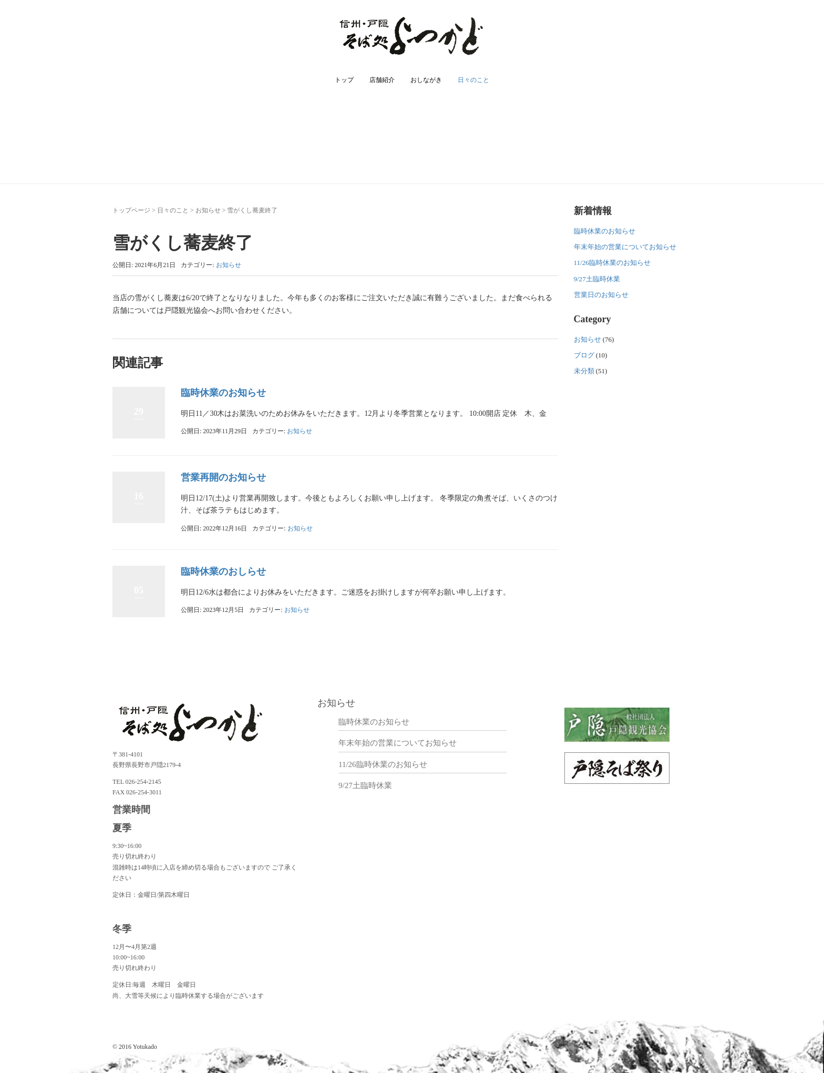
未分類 (584, 371)
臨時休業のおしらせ (223, 571)
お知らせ (208, 210)
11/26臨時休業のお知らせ (612, 263)
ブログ (584, 355)
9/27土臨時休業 (597, 279)
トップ (344, 80)
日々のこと (473, 80)
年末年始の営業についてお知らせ (625, 247)
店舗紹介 (382, 80)
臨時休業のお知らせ (223, 392)
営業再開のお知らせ (223, 477)
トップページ (131, 210)
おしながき (426, 80)
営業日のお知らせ (601, 295)
